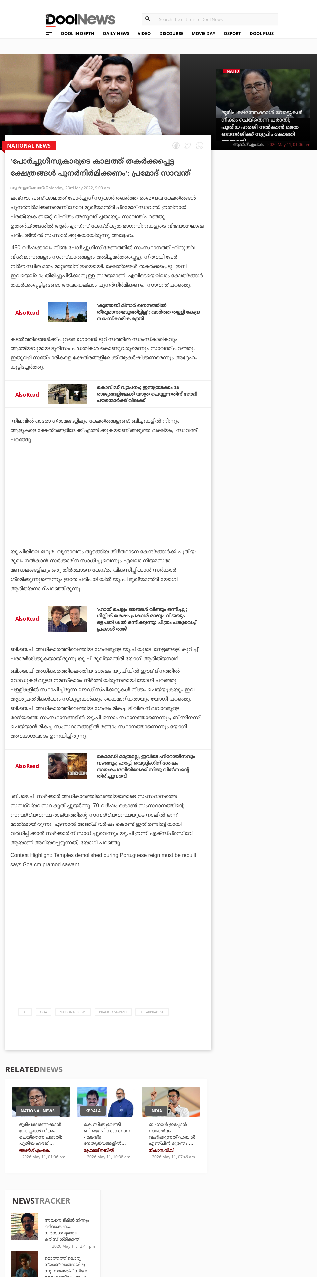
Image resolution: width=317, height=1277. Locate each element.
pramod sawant (113, 1018)
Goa (43, 1018)
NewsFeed (207, 1227)
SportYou (159, 1227)
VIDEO (144, 33)
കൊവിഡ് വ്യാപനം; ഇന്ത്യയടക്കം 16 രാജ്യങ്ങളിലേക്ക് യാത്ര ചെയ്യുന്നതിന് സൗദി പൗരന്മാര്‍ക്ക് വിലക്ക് (143, 393)
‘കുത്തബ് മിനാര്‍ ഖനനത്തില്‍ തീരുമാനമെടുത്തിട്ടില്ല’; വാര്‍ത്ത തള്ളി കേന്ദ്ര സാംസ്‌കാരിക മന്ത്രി (145, 311)
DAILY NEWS (116, 33)
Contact (46, 1236)
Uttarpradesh (152, 1018)
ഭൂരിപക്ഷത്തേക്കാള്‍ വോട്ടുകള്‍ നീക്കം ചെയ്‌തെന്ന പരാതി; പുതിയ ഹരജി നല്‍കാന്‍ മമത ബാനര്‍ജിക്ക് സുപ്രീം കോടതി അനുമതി (261, 127)
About (43, 1202)
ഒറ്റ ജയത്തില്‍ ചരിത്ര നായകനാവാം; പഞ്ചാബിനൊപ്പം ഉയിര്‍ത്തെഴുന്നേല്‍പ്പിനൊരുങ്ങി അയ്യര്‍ (277, 464)
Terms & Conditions (61, 1228)
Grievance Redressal (62, 1245)
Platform (207, 1209)
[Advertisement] (108, 514)
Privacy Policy (54, 1219)
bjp (25, 1018)
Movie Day (207, 1218)
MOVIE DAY (203, 33)
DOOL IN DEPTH (77, 33)
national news (73, 1018)
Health (108, 1227)
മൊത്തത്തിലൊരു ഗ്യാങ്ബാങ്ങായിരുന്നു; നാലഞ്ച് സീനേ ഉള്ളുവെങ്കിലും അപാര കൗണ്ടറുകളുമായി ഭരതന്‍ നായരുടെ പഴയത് (278, 245)
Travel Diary (162, 1209)
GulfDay (157, 1236)
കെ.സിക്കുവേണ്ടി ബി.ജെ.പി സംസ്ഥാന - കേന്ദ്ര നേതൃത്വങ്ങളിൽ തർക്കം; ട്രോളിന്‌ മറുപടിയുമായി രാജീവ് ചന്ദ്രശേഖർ (107, 1148)
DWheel (108, 1218)
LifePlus (157, 1218)
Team (41, 1210)
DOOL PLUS (262, 33)
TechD (106, 1209)
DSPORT (232, 33)
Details (108, 1236)
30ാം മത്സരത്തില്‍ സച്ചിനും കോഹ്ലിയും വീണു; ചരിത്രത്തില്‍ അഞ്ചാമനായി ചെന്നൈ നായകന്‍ (278, 388)
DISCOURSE (171, 33)
